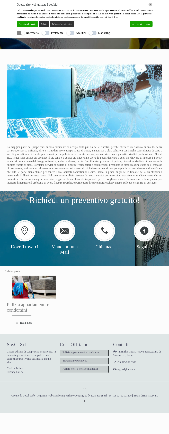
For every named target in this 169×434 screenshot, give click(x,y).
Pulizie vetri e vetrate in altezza (80, 368)
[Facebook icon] (84, 401)
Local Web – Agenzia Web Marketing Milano (48, 395)
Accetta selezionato (27, 24)
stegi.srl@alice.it (125, 369)
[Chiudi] (150, 4)
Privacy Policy (15, 371)
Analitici (81, 32)
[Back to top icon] (84, 388)
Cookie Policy (15, 368)
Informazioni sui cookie (62, 24)
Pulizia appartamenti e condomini (81, 352)
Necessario (32, 32)
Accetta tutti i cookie (141, 24)
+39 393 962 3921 (126, 362)
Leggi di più (113, 17)
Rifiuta (44, 24)
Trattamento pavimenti (75, 360)
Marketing (104, 32)
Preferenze (57, 32)
